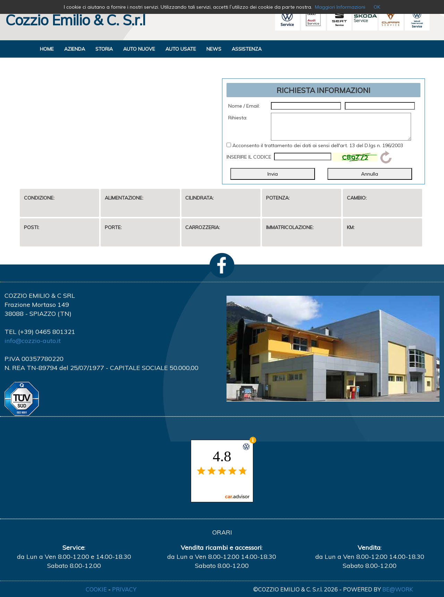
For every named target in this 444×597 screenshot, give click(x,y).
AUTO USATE (180, 49)
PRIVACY (124, 589)
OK (377, 7)
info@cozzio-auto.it (33, 341)
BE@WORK (397, 589)
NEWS (213, 49)
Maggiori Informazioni (340, 7)
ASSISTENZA (247, 49)
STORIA (104, 49)
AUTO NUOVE (139, 49)
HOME (47, 49)
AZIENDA (74, 49)
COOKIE (96, 589)
